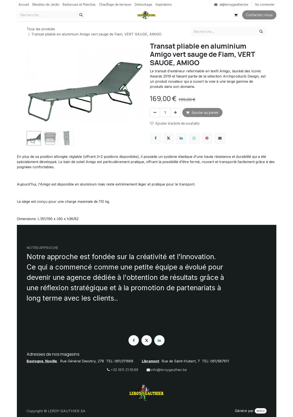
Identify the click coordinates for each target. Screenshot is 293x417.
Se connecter (265, 4)
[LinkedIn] (181, 138)
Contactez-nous (259, 15)
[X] (168, 138)
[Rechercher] (81, 15)
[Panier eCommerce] (235, 14)
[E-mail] (220, 138)
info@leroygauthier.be (169, 370)
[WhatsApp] (194, 138)
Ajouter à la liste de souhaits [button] (175, 123)
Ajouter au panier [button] (202, 112)
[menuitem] (24, 4)
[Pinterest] (207, 138)
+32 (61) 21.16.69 (124, 370)
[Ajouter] (175, 112)
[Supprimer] (155, 112)
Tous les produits (41, 29)
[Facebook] (156, 138)
